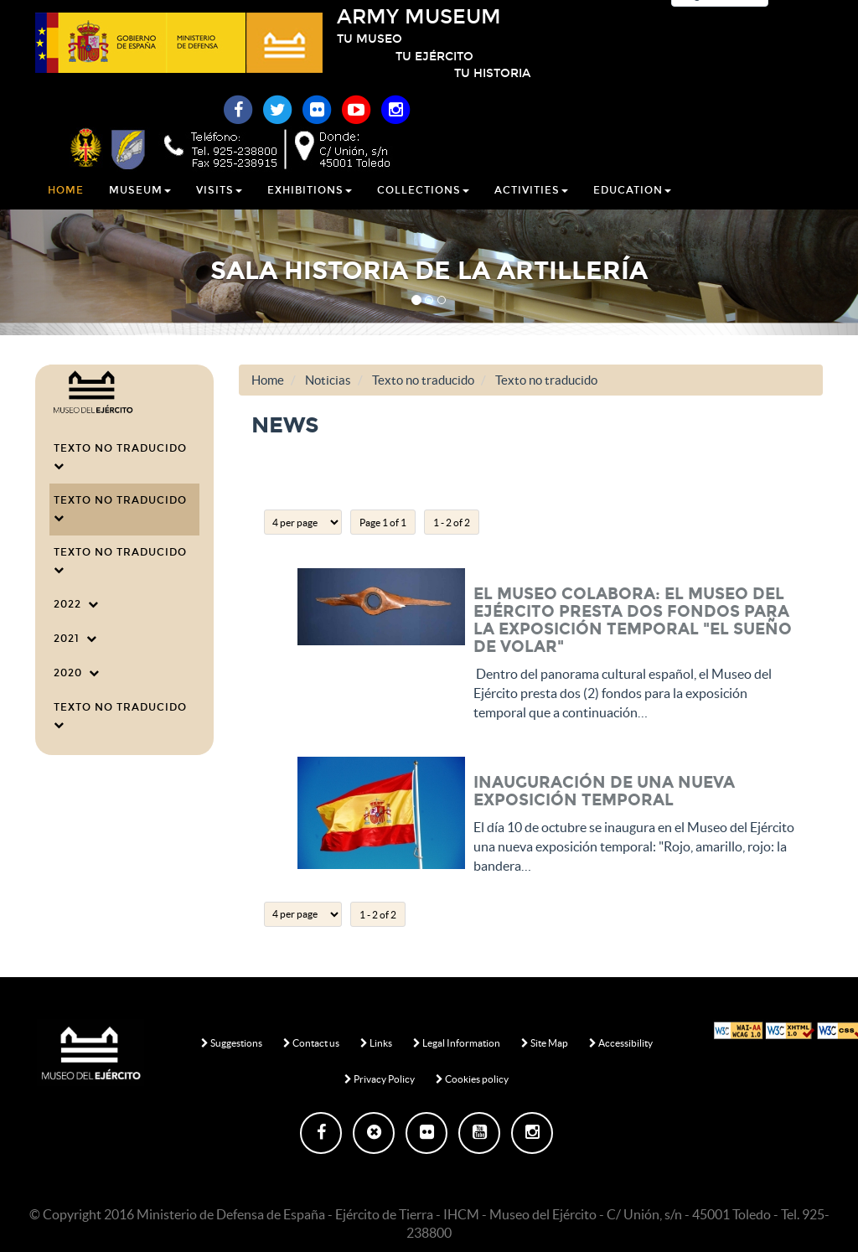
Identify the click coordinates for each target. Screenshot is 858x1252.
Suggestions (231, 1042)
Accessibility (621, 1042)
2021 (75, 638)
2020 (77, 673)
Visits (219, 209)
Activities (531, 209)
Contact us (311, 1042)
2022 (76, 604)
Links (376, 1042)
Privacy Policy (379, 1079)
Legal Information (456, 1042)
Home (66, 209)
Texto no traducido (124, 456)
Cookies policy (472, 1079)
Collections (423, 209)
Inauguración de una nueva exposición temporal (604, 791)
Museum (140, 209)
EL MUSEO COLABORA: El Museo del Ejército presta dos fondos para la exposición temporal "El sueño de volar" (632, 620)
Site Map (544, 1042)
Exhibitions (309, 209)
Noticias (328, 380)
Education (632, 209)
